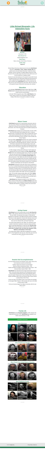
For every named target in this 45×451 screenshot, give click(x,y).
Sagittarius (22, 64)
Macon (15, 61)
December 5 (21, 54)
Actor (26, 57)
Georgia (18, 61)
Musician (22, 31)
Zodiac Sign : (22, 62)
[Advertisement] (22, 431)
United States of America (26, 61)
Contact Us (35, 444)
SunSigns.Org (12, 444)
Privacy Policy (30, 444)
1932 (25, 54)
